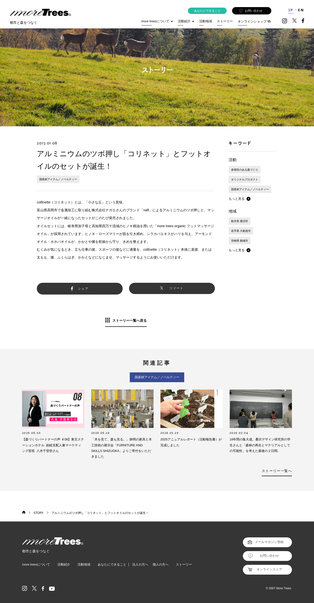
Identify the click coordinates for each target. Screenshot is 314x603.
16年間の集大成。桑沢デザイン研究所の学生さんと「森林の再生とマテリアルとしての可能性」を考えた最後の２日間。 (260, 445)
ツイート (177, 288)
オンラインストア (269, 569)
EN (301, 10)
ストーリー (225, 21)
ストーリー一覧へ (277, 471)
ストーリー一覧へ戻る (129, 320)
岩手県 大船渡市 (241, 230)
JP (290, 10)
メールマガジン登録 (269, 542)
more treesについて (157, 21)
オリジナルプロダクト (244, 179)
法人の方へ (140, 564)
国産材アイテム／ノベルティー (58, 179)
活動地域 (205, 21)
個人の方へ (161, 564)
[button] (239, 199)
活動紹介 (63, 564)
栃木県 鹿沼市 (239, 221)
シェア (83, 288)
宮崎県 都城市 (239, 240)
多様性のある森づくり (244, 169)
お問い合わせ (250, 11)
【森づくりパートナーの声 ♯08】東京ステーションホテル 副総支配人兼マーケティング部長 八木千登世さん (53, 445)
